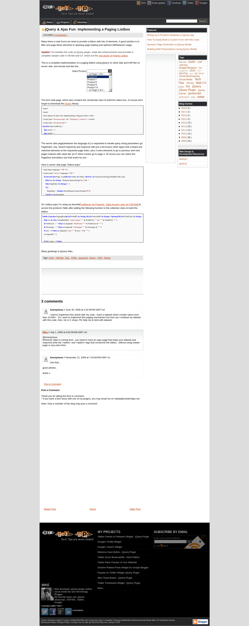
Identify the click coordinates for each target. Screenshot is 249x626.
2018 (184, 108)
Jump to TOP (114, 622)
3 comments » (61, 35)
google (181, 87)
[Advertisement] (92, 264)
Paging (107, 258)
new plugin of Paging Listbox (113, 55)
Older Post (135, 509)
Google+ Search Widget (110, 547)
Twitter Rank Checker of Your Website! (117, 562)
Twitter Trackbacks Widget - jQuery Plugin (119, 583)
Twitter (80, 599)
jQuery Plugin (187, 89)
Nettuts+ (183, 159)
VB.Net (190, 83)
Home (47, 22)
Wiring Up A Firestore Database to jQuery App (170, 35)
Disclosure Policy (48, 622)
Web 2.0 (201, 82)
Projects (62, 22)
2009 (184, 137)
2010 (184, 133)
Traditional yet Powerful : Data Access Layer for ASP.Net (109, 204)
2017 (184, 112)
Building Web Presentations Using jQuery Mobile (172, 49)
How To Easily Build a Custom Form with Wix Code (173, 39)
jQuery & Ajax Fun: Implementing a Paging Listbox (87, 29)
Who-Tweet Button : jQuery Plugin (115, 577)
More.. (101, 588)
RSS (164, 546)
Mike (45, 332)
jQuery (68, 103)
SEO (191, 73)
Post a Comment (52, 384)
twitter (201, 96)
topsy (193, 97)
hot (188, 86)
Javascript (59, 599)
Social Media (185, 79)
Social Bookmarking (189, 76)
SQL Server (199, 73)
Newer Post (50, 509)
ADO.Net (183, 62)
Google (58, 602)
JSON (192, 70)
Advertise (80, 22)
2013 (184, 122)
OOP (100, 258)
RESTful (183, 73)
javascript (83, 258)
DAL (67, 258)
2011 (184, 130)
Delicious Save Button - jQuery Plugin (117, 552)
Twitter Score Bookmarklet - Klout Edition (118, 557)
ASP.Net (60, 258)
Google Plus (183, 71)
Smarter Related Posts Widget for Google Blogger (123, 567)
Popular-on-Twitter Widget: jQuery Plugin (118, 572)
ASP (200, 62)
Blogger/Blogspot (188, 67)
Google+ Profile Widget (109, 541)
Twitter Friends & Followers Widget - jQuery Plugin (123, 536)
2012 (184, 126)
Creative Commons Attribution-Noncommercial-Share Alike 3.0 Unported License (140, 620)
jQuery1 (183, 163)
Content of (75, 620)
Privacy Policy (63, 622)
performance (184, 97)
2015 (184, 115)
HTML (74, 258)
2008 (184, 141)
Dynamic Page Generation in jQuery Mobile (169, 44)
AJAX (51, 258)
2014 (184, 119)
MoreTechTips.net (80, 620)
